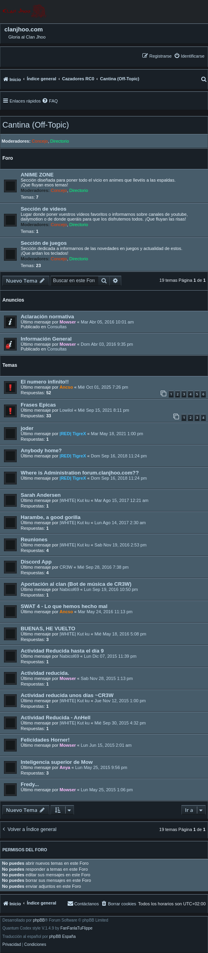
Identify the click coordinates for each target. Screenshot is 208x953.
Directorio (59, 141)
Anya (65, 767)
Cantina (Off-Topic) (35, 124)
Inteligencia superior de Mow (57, 762)
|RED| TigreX (73, 433)
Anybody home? (41, 450)
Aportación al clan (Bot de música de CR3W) (76, 584)
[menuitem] (189, 56)
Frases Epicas (38, 405)
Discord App (36, 562)
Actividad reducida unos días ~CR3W (67, 695)
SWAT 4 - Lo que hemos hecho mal (64, 606)
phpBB (39, 920)
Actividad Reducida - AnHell (55, 718)
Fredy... (30, 784)
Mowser (68, 322)
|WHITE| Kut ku (74, 500)
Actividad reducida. (45, 673)
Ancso (66, 387)
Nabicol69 (69, 589)
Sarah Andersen (41, 495)
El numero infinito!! (45, 382)
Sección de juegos (44, 243)
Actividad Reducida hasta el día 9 (62, 651)
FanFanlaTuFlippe (76, 928)
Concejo (40, 141)
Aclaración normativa (47, 317)
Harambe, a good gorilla (50, 517)
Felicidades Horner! (45, 740)
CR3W (66, 567)
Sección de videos (43, 209)
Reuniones (34, 539)
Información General (46, 339)
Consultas (57, 326)
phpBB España (62, 937)
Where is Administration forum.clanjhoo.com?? (80, 473)
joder (27, 428)
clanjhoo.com (23, 29)
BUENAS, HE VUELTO (48, 628)
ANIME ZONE (37, 175)
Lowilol (66, 410)
